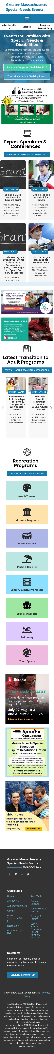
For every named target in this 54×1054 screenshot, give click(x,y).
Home (10, 896)
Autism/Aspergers (17, 905)
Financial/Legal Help (15, 932)
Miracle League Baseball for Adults (41, 197)
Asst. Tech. (36, 896)
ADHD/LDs (13, 901)
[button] (27, 19)
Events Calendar (35, 902)
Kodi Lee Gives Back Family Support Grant (12, 197)
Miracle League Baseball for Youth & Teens (41, 260)
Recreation (13, 925)
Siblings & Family (36, 917)
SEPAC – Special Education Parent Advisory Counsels (36, 930)
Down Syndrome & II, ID (15, 918)
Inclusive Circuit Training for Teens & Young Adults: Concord (40, 403)
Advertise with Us (9, 27)
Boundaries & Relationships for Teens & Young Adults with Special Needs (17, 403)
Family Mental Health (38, 910)
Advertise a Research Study (45, 27)
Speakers (27, 27)
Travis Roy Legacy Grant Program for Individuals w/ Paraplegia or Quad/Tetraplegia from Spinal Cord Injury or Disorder (13, 265)
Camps (11, 910)
